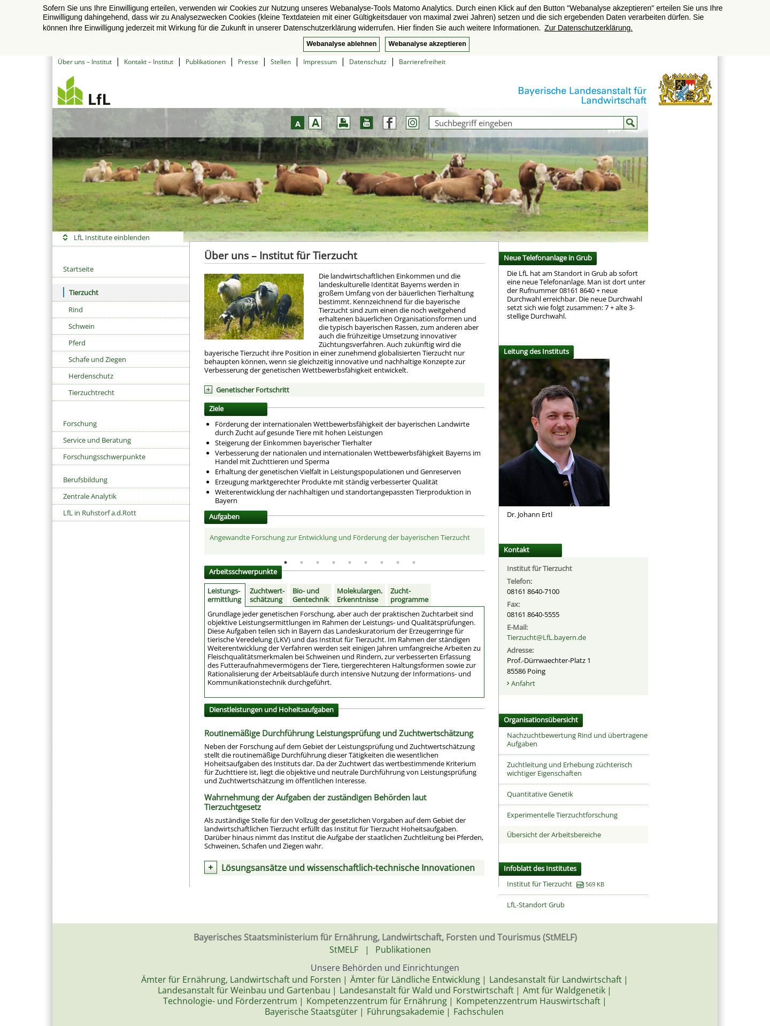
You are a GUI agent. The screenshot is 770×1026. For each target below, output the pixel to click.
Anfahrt (523, 683)
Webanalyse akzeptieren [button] (427, 44)
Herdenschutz (90, 376)
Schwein (81, 326)
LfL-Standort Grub (536, 904)
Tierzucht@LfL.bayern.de (546, 637)
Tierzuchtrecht (91, 392)
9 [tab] (414, 562)
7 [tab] (381, 562)
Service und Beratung (97, 440)
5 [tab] (349, 562)
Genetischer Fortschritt (252, 390)
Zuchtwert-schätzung (267, 595)
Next (492, 541)
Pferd (77, 343)
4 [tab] (333, 562)
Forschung (80, 423)
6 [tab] (365, 562)
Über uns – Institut (85, 61)
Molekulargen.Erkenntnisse (359, 595)
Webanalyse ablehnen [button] (341, 44)
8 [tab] (397, 562)
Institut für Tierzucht (539, 884)
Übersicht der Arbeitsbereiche (554, 834)
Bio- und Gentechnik (310, 595)
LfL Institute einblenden (112, 237)
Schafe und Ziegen (97, 359)
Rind (75, 309)
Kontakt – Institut (148, 61)
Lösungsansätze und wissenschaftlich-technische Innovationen (348, 868)
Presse (248, 61)
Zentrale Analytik (90, 496)
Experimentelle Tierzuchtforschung (562, 815)
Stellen (281, 61)
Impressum (320, 61)
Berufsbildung (85, 479)
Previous (196, 541)
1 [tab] (285, 562)
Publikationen (206, 61)
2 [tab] (301, 562)
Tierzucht (80, 292)
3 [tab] (317, 562)
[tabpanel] (345, 540)
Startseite (78, 269)
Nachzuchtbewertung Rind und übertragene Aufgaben (577, 739)
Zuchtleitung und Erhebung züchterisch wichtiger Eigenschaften (569, 769)
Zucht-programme (409, 595)
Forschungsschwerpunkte (104, 456)
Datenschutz (368, 61)
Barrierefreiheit (422, 61)
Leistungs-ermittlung (224, 595)
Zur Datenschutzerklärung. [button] (588, 28)
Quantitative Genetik (540, 794)
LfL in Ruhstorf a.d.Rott (99, 513)
